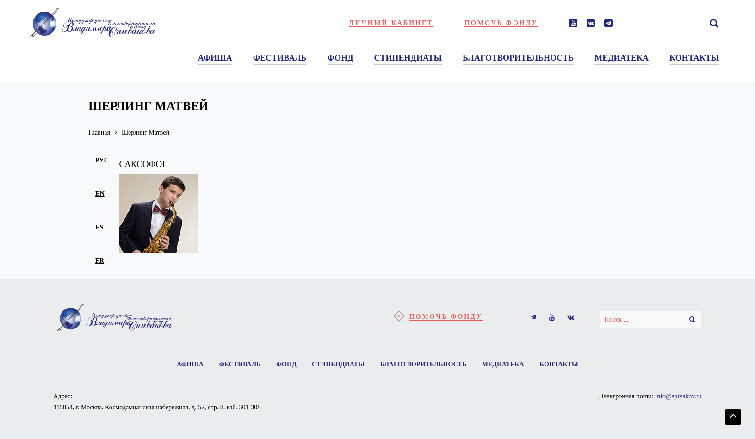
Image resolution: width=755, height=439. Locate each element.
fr (99, 260)
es (99, 227)
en (100, 193)
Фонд (286, 364)
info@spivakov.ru (678, 396)
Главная (99, 132)
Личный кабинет (391, 22)
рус (102, 160)
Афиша (190, 364)
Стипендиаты (338, 364)
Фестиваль (239, 364)
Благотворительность (423, 364)
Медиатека (503, 364)
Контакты (558, 364)
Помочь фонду (501, 22)
